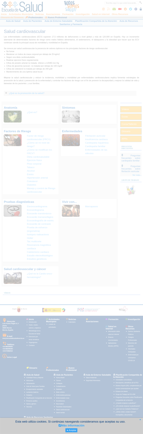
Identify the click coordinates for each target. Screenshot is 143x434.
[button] (140, 420)
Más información (71, 425)
